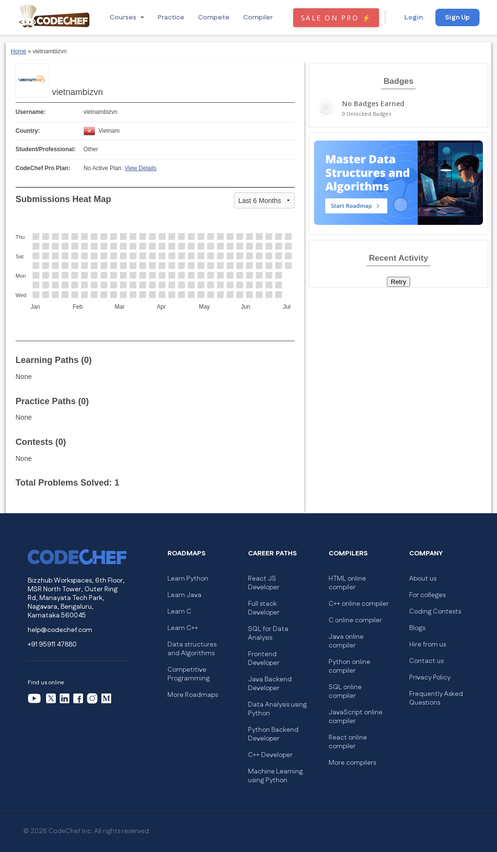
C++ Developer (270, 755)
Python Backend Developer (273, 734)
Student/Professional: (46, 149)
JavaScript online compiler (355, 717)
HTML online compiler (347, 583)
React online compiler (348, 742)
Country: (28, 130)
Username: (31, 112)
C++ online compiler (359, 604)
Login (413, 17)
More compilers (352, 763)
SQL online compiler (345, 691)
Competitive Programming (188, 674)
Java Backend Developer (270, 684)
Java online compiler (346, 641)
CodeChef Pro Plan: (43, 168)
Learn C (179, 611)
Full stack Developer (264, 608)
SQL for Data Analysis (268, 633)
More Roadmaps (192, 695)
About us (422, 579)
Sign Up (457, 17)
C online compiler (355, 620)
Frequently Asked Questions (436, 698)
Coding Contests (435, 611)
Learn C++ (182, 628)
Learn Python (187, 579)
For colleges (427, 595)
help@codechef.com (60, 630)
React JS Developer (264, 583)
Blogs (417, 628)
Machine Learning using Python (275, 776)
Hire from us (427, 644)
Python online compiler (349, 666)
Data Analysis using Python (277, 709)
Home (18, 51)
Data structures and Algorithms (191, 649)
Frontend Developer (264, 658)
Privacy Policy (429, 677)
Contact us (426, 661)
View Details (141, 168)
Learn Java (184, 595)
